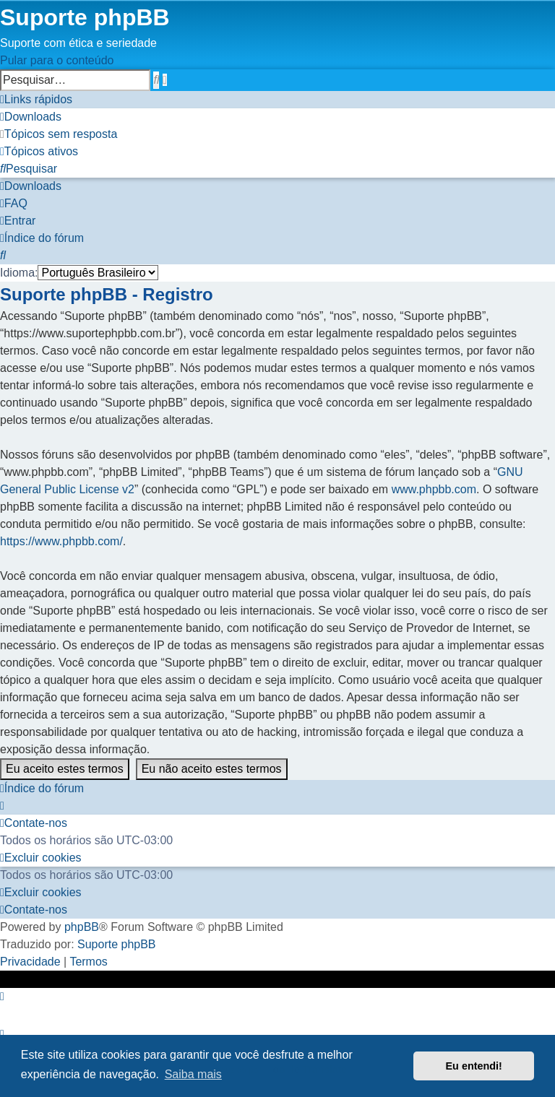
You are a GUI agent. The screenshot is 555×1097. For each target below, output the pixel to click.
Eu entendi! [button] (474, 1066)
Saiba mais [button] (193, 1074)
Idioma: (19, 272)
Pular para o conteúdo (56, 60)
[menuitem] (30, 116)
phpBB (81, 927)
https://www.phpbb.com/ (61, 541)
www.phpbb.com (434, 489)
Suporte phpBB (116, 944)
